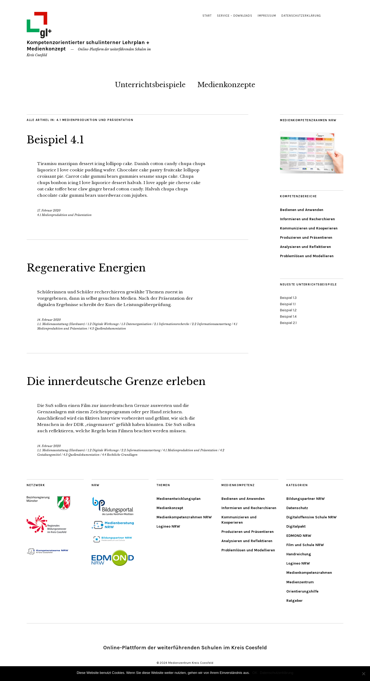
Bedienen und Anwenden (301, 210)
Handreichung (298, 554)
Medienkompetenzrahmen (309, 572)
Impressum (267, 15)
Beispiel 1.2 (288, 310)
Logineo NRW (168, 526)
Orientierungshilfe (302, 591)
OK (254, 673)
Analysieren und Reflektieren (305, 247)
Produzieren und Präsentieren (306, 237)
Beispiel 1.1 (288, 304)
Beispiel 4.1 (58, 139)
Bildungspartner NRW (305, 498)
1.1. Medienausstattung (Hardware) (61, 324)
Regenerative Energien (91, 267)
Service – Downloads (234, 15)
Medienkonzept (169, 508)
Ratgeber (294, 600)
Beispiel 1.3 (288, 298)
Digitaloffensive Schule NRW (311, 517)
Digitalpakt (296, 526)
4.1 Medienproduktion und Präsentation (64, 215)
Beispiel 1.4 (288, 316)
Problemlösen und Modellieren (307, 256)
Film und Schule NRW (305, 545)
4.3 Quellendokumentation (108, 328)
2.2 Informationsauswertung (211, 324)
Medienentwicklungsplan (178, 498)
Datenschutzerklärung (301, 15)
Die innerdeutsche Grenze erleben (124, 381)
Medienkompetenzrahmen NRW (184, 517)
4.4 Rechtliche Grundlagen (119, 455)
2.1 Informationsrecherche (171, 324)
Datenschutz (297, 508)
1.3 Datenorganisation (136, 324)
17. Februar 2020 (48, 210)
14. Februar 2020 (49, 320)
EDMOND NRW (298, 535)
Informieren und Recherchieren (307, 219)
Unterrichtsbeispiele (150, 85)
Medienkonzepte (226, 85)
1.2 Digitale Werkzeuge (103, 324)
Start (207, 15)
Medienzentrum (300, 582)
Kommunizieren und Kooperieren (309, 228)
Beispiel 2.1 (288, 323)
